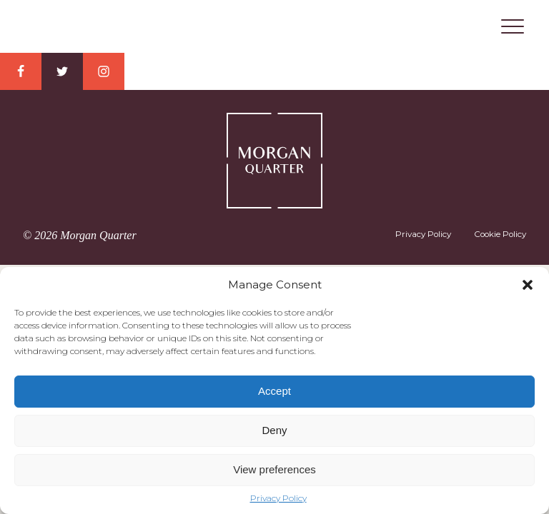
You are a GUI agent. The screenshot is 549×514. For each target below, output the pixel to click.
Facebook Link (20, 71)
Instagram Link (103, 71)
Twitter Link (62, 71)
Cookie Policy (500, 234)
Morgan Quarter (274, 27)
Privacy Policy (278, 498)
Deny (274, 430)
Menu (512, 26)
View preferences (274, 469)
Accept (274, 391)
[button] (527, 285)
